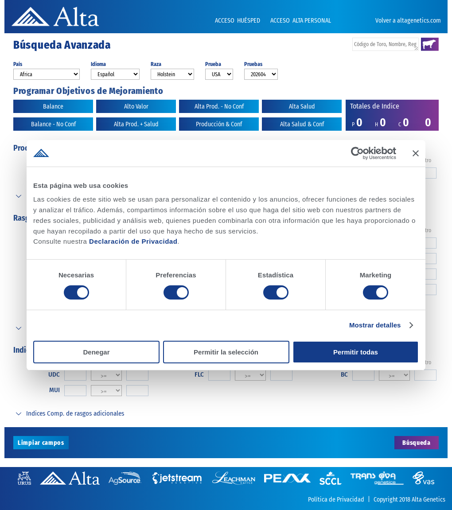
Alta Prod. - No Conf (219, 106)
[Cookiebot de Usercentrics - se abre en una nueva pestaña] (357, 153)
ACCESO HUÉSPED (238, 20)
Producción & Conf (219, 124)
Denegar (96, 352)
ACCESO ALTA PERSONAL (300, 20)
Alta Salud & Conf (302, 124)
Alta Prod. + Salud (136, 124)
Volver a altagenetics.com (408, 20)
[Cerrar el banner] (416, 153)
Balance (53, 106)
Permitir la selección (226, 352)
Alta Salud (302, 106)
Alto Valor (136, 106)
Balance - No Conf (53, 124)
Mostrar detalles (375, 325)
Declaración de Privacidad (133, 241)
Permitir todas (355, 352)
